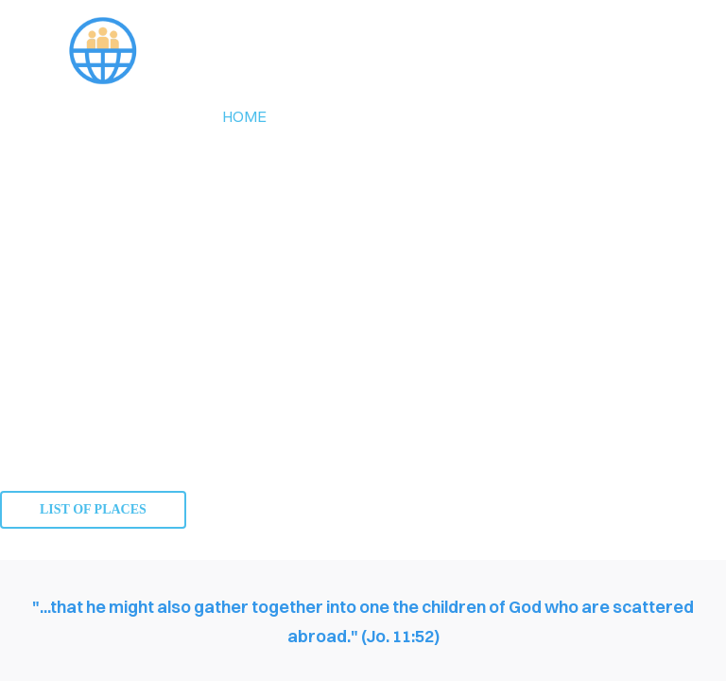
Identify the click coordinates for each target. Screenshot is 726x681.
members (435, 116)
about (332, 116)
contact (547, 116)
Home (244, 116)
